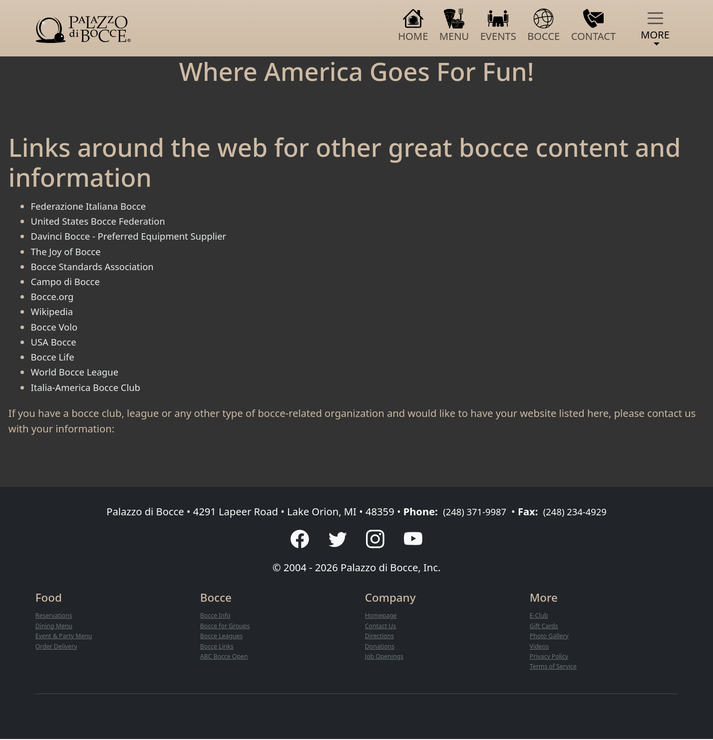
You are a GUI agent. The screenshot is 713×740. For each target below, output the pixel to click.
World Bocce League (79, 371)
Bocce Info (216, 617)
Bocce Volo (56, 327)
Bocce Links (218, 647)
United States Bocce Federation (104, 221)
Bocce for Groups (227, 627)
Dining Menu (55, 627)
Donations (381, 647)
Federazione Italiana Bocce (94, 206)
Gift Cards (545, 627)
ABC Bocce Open (226, 657)
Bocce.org (54, 296)
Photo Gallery (551, 637)
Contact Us (382, 627)
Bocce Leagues (223, 637)
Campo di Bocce (69, 281)
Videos (540, 647)
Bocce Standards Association (98, 266)
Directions (381, 637)
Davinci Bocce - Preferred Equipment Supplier (138, 236)
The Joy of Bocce (69, 251)
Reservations (55, 617)
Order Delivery (58, 647)
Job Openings (386, 657)
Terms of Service (555, 667)
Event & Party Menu (66, 637)
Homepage (382, 617)
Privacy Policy (551, 657)
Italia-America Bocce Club (91, 387)
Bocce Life (54, 357)
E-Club (540, 617)
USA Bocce (56, 342)
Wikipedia (54, 311)
